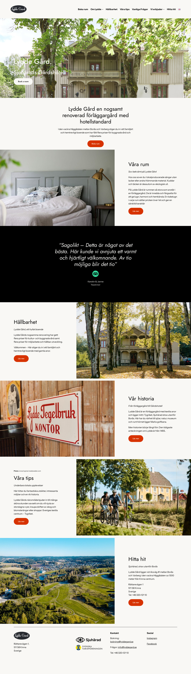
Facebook (152, 643)
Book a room (23, 81)
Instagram (152, 638)
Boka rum (95, 143)
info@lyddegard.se (127, 647)
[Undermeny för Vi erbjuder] (163, 9)
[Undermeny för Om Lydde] (102, 9)
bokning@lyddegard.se (121, 641)
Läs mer (136, 211)
